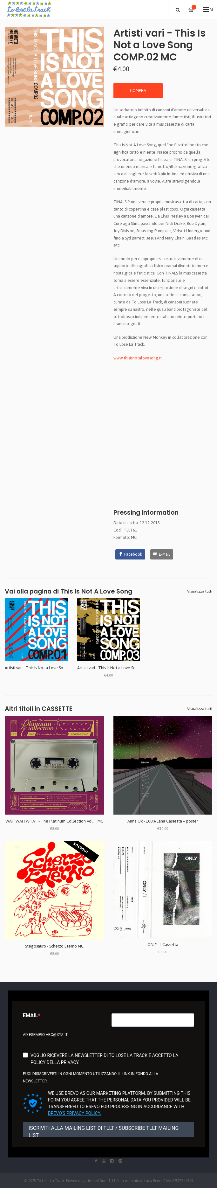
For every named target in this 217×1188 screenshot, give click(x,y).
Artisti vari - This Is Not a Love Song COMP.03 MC (120, 667)
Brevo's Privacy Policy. (74, 1113)
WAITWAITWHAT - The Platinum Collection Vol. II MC (54, 821)
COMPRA (138, 90)
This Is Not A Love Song (96, 591)
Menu (208, 9)
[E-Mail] (161, 554)
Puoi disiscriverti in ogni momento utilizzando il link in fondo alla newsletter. (90, 1077)
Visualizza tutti (199, 591)
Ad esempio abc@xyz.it (45, 1034)
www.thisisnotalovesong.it (137, 358)
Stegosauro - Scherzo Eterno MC (54, 946)
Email (30, 1015)
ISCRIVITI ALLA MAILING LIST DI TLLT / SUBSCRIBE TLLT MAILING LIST (104, 1131)
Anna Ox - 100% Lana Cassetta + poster (162, 821)
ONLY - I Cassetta (162, 944)
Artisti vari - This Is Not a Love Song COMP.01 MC (48, 667)
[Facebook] (130, 554)
